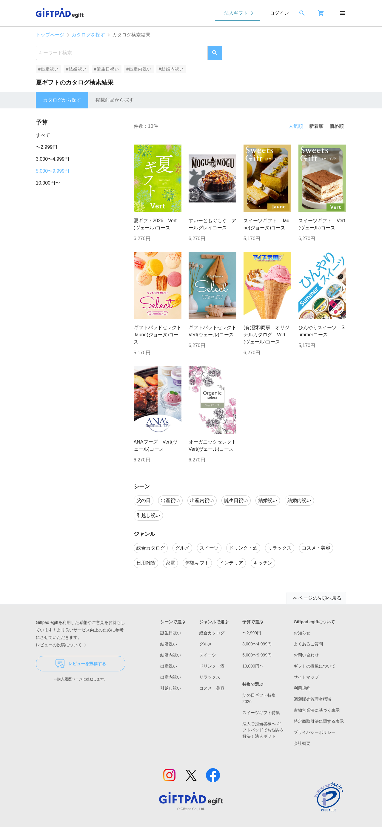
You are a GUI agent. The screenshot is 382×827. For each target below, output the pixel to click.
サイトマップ (306, 677)
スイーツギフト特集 (261, 712)
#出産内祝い (139, 69)
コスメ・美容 (211, 688)
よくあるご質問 (308, 644)
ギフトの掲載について (314, 666)
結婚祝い (168, 644)
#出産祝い (48, 69)
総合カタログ (211, 632)
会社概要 (302, 743)
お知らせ (302, 632)
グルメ (205, 644)
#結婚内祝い (171, 69)
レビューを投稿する (81, 663)
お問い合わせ (306, 655)
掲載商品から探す (115, 99)
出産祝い (168, 666)
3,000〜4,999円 (52, 159)
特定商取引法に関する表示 (319, 721)
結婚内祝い (170, 655)
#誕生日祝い (106, 69)
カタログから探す (62, 99)
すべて (43, 135)
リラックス (209, 677)
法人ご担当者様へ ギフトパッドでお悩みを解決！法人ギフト (263, 730)
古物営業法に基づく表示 (317, 710)
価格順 (336, 126)
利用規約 (302, 688)
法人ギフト (236, 13)
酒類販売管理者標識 (312, 699)
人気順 (296, 126)
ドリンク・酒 (211, 666)
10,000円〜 (48, 182)
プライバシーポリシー (314, 732)
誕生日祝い (170, 632)
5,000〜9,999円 (52, 171)
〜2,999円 (46, 147)
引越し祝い (170, 688)
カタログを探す (88, 34)
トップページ (50, 34)
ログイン (279, 13)
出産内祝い (170, 677)
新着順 (316, 126)
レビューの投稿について (62, 645)
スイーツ (207, 655)
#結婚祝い (76, 69)
